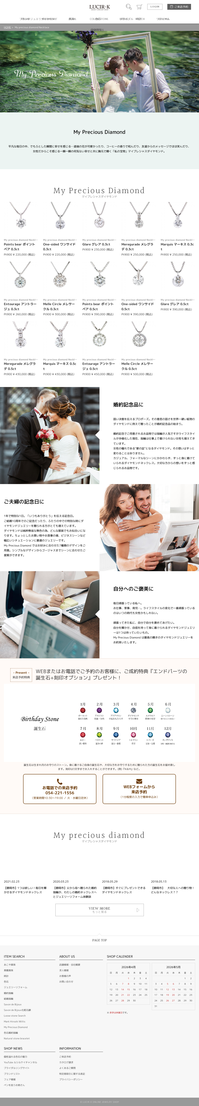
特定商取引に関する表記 (72, 1073)
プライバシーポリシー (71, 1079)
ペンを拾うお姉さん (14, 1085)
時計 (6, 976)
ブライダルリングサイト (17, 1068)
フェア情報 (10, 1079)
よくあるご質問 (67, 1068)
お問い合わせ (66, 981)
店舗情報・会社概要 (69, 964)
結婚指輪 (8, 998)
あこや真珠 (10, 964)
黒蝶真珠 (8, 970)
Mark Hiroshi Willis (14, 1021)
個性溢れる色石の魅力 (15, 1056)
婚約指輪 (8, 993)
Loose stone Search (15, 1015)
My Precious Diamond (16, 1027)
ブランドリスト (12, 1073)
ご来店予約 (181, 7)
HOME (7, 27)
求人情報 (64, 970)
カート (139, 7)
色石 (6, 981)
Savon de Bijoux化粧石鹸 (17, 1010)
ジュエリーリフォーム (15, 987)
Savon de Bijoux (13, 1004)
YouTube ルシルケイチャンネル (20, 1062)
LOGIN (154, 7)
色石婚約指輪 (11, 1032)
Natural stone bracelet (17, 1038)
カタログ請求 (66, 1062)
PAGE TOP (99, 940)
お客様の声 (65, 976)
